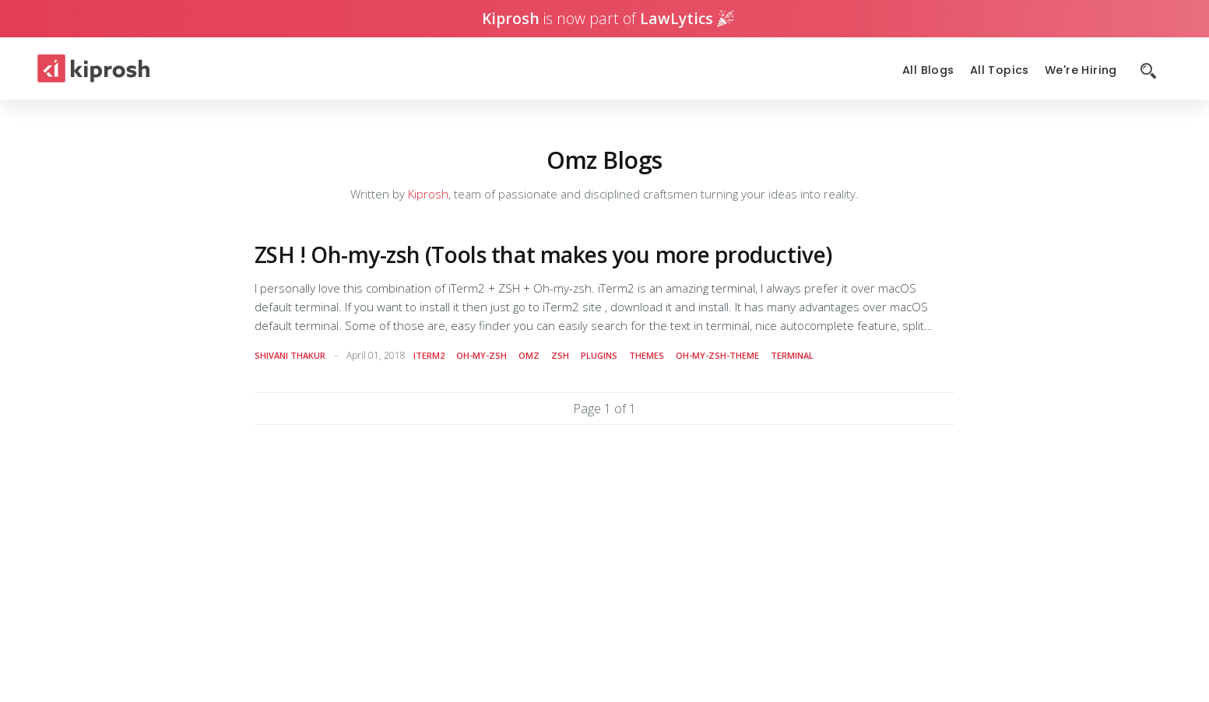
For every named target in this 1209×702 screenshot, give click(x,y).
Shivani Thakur (290, 355)
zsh (560, 355)
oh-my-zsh (481, 355)
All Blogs (928, 70)
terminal (792, 355)
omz (528, 355)
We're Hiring (1081, 70)
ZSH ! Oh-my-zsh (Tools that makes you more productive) (543, 254)
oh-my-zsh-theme (717, 355)
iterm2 (429, 355)
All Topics (999, 70)
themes (646, 355)
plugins (599, 355)
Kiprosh (428, 194)
